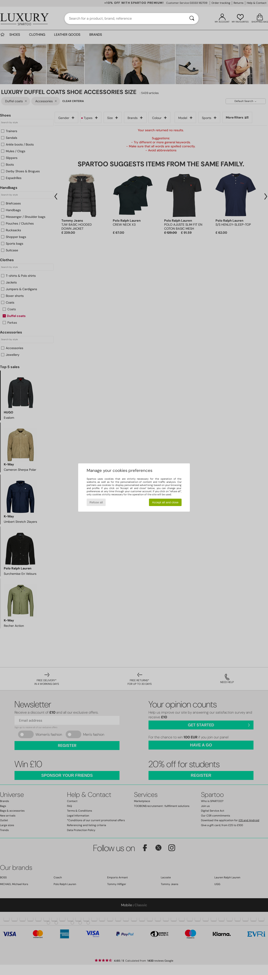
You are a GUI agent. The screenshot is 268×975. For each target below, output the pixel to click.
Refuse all (96, 502)
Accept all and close (165, 502)
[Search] (191, 18)
